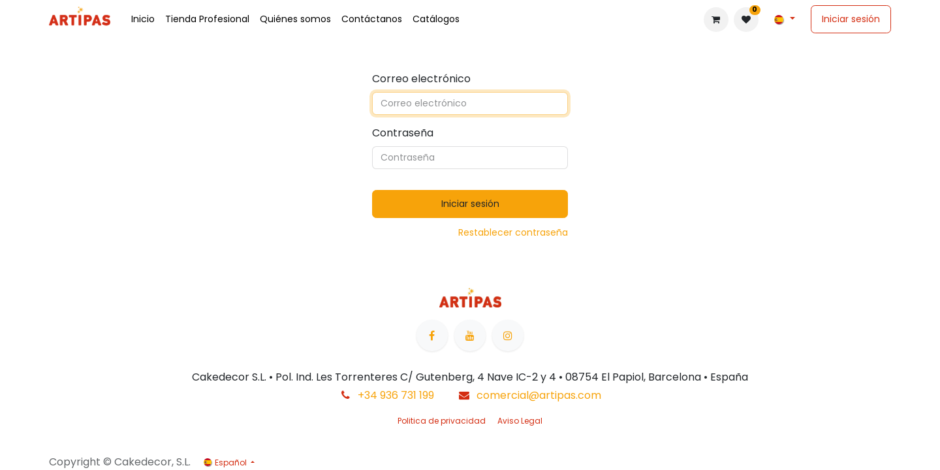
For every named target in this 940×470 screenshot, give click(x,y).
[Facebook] (432, 335)
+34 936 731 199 (396, 395)
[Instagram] (508, 335)
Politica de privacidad (442, 420)
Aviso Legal (519, 420)
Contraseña (402, 132)
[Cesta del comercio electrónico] (716, 19)
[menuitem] (143, 19)
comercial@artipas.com (539, 395)
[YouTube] (470, 335)
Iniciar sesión (851, 18)
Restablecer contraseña (513, 232)
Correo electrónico (421, 78)
